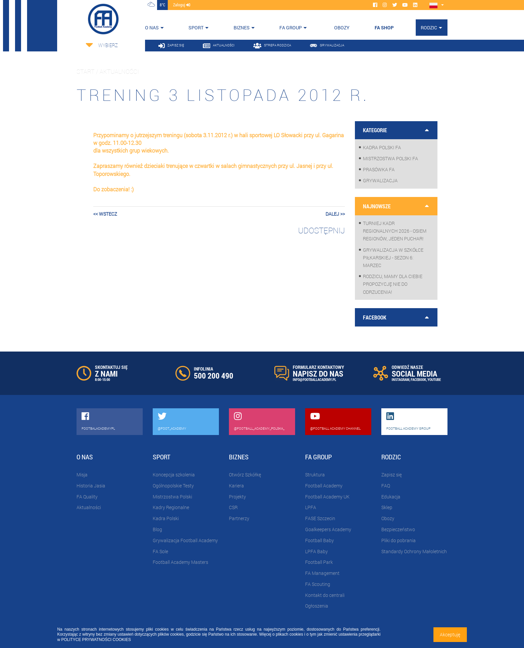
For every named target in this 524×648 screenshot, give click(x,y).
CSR (233, 507)
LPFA (310, 507)
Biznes (242, 27)
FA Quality (87, 496)
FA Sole (160, 551)
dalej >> (335, 214)
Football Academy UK (327, 496)
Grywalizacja (380, 180)
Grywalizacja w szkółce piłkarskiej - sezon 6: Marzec (393, 257)
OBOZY (342, 27)
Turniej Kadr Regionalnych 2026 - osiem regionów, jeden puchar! (394, 231)
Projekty (237, 496)
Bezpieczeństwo (398, 529)
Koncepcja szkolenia (174, 474)
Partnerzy (239, 518)
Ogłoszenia (316, 606)
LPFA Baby (316, 551)
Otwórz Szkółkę (245, 474)
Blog (157, 529)
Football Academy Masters (180, 562)
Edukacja (390, 496)
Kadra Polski (166, 518)
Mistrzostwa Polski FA (390, 158)
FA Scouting (317, 584)
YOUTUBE (434, 379)
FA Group (290, 27)
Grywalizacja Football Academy (185, 540)
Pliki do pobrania (398, 540)
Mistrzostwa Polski (172, 496)
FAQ (385, 485)
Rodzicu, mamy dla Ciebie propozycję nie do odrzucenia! (392, 284)
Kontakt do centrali (325, 595)
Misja (82, 474)
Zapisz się (391, 474)
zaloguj (181, 4)
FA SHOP (384, 27)
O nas (152, 27)
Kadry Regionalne (171, 507)
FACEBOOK (418, 379)
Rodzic (429, 27)
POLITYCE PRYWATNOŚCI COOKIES (96, 639)
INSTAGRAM (400, 379)
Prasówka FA (379, 169)
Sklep (386, 507)
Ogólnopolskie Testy (173, 485)
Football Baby (319, 540)
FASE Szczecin (320, 518)
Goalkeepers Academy (328, 529)
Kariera (236, 485)
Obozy (387, 518)
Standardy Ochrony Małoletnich (414, 551)
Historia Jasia (91, 485)
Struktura (315, 474)
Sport (196, 27)
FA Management (322, 573)
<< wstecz (105, 214)
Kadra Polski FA (382, 147)
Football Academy (324, 485)
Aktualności (89, 507)
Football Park (319, 562)
